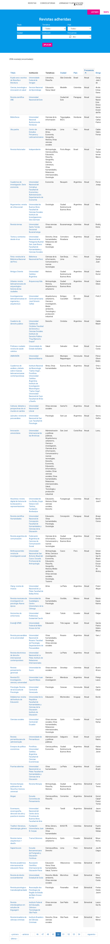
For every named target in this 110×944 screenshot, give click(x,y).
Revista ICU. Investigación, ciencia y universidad (18, 679)
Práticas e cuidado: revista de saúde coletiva (17, 348)
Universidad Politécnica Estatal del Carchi (36, 615)
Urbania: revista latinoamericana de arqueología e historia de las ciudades (18, 286)
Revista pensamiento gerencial (15, 670)
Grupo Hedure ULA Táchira (36, 503)
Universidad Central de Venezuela (33, 689)
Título (19, 25)
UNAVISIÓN (14, 356)
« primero (15, 934)
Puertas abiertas (17, 767)
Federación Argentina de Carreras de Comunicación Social (34, 541)
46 (37, 934)
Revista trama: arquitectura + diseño (16, 840)
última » (14, 939)
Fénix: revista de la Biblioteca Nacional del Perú (17, 259)
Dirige (98, 73)
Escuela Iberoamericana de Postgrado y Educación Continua (35, 853)
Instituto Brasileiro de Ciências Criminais (36, 919)
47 (43, 934)
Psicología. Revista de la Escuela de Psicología (17, 689)
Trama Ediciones (35, 838)
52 (69, 934)
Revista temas (16, 224)
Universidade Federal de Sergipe (34, 80)
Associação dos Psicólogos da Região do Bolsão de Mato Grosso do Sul (36, 892)
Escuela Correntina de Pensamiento (34, 798)
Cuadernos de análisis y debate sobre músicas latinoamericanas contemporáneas (17, 371)
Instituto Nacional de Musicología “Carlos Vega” (36, 368)
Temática (46, 25)
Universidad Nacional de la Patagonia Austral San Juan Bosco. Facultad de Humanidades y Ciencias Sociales (36, 244)
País (69, 25)
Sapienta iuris (15, 848)
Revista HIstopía (35, 784)
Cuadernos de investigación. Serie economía (18, 184)
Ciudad (20, 33)
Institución (46, 33)
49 (53, 934)
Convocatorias (47, 3)
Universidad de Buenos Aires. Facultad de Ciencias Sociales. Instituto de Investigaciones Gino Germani (36, 212)
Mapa (106, 12)
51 (63, 934)
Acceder (78, 5)
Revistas (32, 3)
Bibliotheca (14, 117)
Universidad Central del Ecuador (33, 722)
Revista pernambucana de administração (17, 739)
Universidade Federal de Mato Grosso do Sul (35, 625)
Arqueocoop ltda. (36, 281)
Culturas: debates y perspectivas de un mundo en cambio (18, 408)
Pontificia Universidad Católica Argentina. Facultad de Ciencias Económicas (34, 754)
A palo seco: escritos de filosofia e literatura (18, 80)
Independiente (35, 149)
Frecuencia (72, 33)
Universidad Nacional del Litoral (34, 408)
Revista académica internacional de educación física (18, 865)
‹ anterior (25, 934)
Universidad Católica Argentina (33, 274)
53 (74, 934)
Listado (95, 12)
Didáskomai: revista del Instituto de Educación (18, 699)
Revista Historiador (17, 149)
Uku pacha (14, 129)
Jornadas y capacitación (71, 3)
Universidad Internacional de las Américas (35, 433)
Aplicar (47, 45)
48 (48, 934)
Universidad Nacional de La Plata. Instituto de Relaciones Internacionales (36, 658)
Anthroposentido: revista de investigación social (18, 553)
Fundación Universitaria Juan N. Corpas (36, 828)
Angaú (13, 796)
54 (79, 934)
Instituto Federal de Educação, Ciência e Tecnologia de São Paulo (35, 907)
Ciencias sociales (17, 719)
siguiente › (92, 934)
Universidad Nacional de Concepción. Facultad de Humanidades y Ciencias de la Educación (35, 523)
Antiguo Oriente (16, 272)
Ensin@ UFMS (15, 623)
